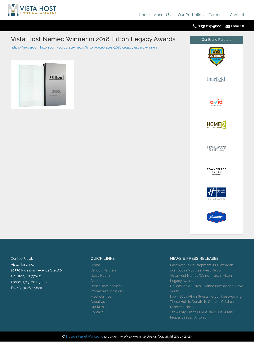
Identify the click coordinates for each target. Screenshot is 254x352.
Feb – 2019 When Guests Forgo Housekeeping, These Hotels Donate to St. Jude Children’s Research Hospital (206, 301)
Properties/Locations (107, 291)
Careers (217, 15)
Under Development (106, 286)
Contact (237, 15)
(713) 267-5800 (35, 282)
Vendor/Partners (103, 270)
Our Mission (99, 307)
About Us (164, 15)
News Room (100, 276)
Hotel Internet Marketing (84, 336)
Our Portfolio (191, 15)
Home (144, 15)
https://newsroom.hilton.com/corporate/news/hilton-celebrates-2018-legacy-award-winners (84, 47)
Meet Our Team (102, 296)
